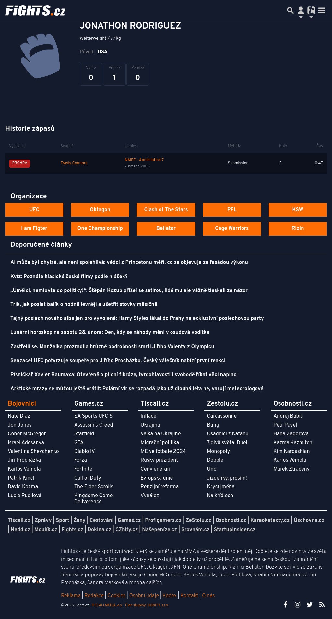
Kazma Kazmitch (292, 443)
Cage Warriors (232, 229)
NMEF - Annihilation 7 (144, 160)
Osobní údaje (144, 596)
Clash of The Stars (166, 210)
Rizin (297, 229)
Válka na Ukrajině (161, 434)
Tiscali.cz (19, 520)
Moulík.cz (45, 530)
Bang (213, 425)
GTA (79, 443)
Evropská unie (157, 478)
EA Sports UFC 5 (93, 416)
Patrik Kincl (21, 478)
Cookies (116, 596)
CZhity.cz (126, 530)
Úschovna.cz (309, 520)
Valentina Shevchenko (33, 451)
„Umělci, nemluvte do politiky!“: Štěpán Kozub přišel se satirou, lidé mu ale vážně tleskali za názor (129, 291)
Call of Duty (87, 478)
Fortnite (83, 469)
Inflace (148, 416)
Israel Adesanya (26, 443)
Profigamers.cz (163, 520)
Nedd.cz (20, 530)
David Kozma (23, 487)
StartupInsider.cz (234, 530)
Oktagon (100, 210)
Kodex (170, 596)
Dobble (215, 460)
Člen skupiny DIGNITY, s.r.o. (147, 605)
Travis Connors (74, 163)
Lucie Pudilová (25, 496)
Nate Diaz (19, 416)
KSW (297, 210)
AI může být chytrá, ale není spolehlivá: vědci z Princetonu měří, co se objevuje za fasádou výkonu (129, 262)
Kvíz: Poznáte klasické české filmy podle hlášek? (69, 277)
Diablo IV (84, 451)
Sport (62, 520)
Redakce (93, 596)
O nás (208, 596)
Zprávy (43, 520)
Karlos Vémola (24, 469)
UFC (34, 210)
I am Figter (34, 229)
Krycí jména (220, 487)
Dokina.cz (99, 530)
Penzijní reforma (160, 487)
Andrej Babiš (288, 416)
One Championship (100, 229)
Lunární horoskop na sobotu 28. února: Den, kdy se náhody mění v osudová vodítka (109, 332)
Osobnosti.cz (231, 520)
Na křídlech (220, 496)
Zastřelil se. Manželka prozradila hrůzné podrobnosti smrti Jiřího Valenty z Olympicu (112, 347)
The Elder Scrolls (93, 487)
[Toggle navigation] (321, 10)
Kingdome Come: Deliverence (94, 499)
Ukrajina (150, 425)
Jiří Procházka (24, 460)
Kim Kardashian (291, 451)
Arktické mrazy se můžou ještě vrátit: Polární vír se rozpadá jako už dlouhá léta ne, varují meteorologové (137, 389)
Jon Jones (19, 425)
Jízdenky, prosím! (227, 478)
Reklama (71, 596)
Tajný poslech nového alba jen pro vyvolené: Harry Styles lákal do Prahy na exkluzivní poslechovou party (137, 319)
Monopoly (218, 451)
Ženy (79, 520)
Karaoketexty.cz (270, 520)
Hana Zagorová (291, 434)
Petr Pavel (285, 425)
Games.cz (129, 520)
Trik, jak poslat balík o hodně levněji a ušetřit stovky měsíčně (83, 305)
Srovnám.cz (195, 530)
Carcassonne (222, 416)
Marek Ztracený (291, 469)
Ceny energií (155, 469)
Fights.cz (72, 530)
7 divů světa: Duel (227, 443)
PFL (232, 210)
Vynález (150, 496)
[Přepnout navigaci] (301, 10)
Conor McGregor (27, 434)
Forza (80, 460)
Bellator (166, 229)
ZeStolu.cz (198, 520)
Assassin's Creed (93, 425)
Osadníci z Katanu (227, 434)
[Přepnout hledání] (290, 10)
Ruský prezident (159, 460)
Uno (211, 469)
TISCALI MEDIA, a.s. (106, 605)
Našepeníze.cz (159, 530)
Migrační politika (160, 443)
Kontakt (189, 596)
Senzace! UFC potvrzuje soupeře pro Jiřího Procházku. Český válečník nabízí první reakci (118, 361)
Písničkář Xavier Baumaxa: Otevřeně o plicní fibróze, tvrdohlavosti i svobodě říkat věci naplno (123, 375)
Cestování (101, 520)
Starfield (84, 434)
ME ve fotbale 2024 (163, 451)
